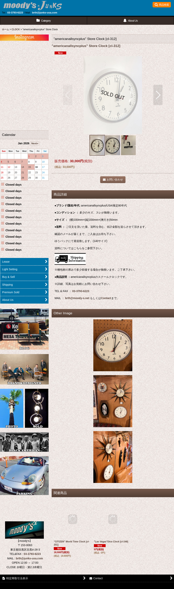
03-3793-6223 (15, 12)
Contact (106, 298)
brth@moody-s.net (77, 298)
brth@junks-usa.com (44, 12)
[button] (162, 4)
